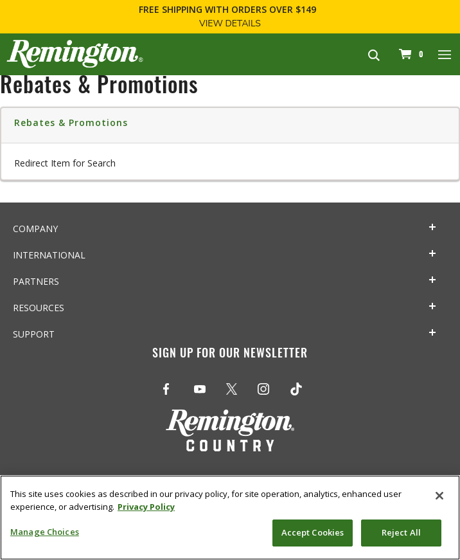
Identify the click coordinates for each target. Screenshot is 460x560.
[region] (230, 517)
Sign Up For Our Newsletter (230, 354)
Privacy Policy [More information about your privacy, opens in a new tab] (146, 506)
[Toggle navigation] (445, 54)
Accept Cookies (312, 532)
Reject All (401, 532)
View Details (230, 23)
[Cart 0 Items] (409, 54)
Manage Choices (44, 531)
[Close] (439, 496)
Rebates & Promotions (71, 122)
